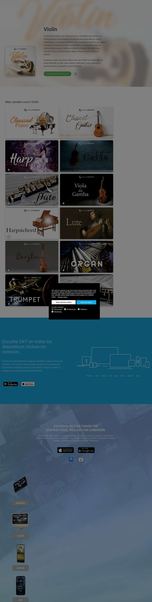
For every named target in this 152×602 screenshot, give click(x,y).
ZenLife (29, 578)
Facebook (134, 574)
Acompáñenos (90, 4)
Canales (29, 4)
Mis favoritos (39, 4)
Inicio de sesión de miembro (130, 4)
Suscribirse (30, 574)
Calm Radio (13, 4)
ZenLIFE (48, 4)
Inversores (55, 585)
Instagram (148, 574)
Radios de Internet (8, 581)
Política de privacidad (34, 585)
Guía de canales (57, 581)
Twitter (141, 574)
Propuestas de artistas (34, 581)
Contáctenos (56, 574)
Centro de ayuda (58, 4)
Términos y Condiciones (10, 585)
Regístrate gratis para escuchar (58, 74)
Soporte (4, 574)
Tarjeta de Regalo (8, 578)
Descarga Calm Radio (108, 4)
